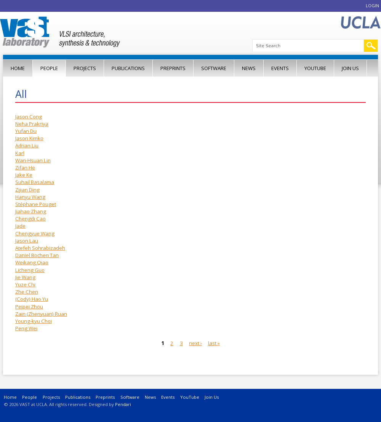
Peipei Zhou (29, 306)
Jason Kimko (29, 138)
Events (280, 68)
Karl (19, 153)
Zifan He (25, 167)
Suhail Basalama (34, 182)
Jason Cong (28, 116)
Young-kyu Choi (33, 321)
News (249, 68)
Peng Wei (26, 328)
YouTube (315, 68)
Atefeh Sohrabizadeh (40, 248)
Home (18, 68)
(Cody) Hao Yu (31, 299)
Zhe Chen (26, 291)
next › (195, 343)
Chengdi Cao (30, 218)
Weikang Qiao (31, 262)
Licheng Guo (30, 270)
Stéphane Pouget (35, 204)
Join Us (350, 68)
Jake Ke (23, 174)
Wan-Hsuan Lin (33, 160)
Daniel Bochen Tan (37, 255)
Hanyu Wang (30, 196)
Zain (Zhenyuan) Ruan (41, 313)
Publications (128, 68)
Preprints (173, 68)
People (49, 68)
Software (213, 68)
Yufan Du (26, 131)
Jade (20, 225)
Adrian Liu (26, 145)
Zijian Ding (27, 189)
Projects (85, 68)
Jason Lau (26, 240)
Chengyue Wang (34, 233)
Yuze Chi (25, 284)
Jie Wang (25, 277)
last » (214, 343)
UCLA (360, 23)
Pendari (123, 404)
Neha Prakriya (31, 123)
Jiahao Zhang (30, 211)
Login (372, 5)
